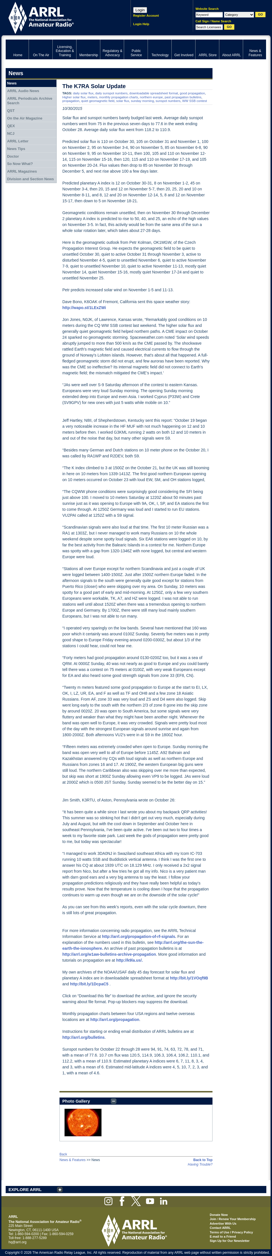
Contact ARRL (220, 1227)
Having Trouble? (200, 1164)
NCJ (10, 133)
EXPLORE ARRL (25, 1189)
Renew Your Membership (237, 1219)
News (12, 83)
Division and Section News (30, 179)
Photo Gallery (76, 1101)
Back (63, 1154)
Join (213, 1219)
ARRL (61, 17)
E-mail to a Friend (223, 1236)
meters (92, 97)
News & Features (73, 1160)
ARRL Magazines (22, 171)
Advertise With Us (223, 1223)
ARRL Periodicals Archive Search (29, 100)
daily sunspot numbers (111, 93)
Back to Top (202, 1160)
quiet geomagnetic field (97, 101)
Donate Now (219, 1214)
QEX (11, 126)
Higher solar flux (74, 97)
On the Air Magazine (24, 118)
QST (11, 110)
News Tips (16, 149)
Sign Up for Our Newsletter (230, 1240)
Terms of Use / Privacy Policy (231, 1232)
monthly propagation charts (118, 97)
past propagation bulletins (183, 97)
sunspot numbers (168, 101)
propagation (70, 101)
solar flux (122, 101)
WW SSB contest (194, 101)
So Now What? (20, 164)
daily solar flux (83, 93)
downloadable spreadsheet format (153, 93)
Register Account (146, 15)
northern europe (151, 97)
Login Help (141, 24)
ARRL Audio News (23, 91)
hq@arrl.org (17, 1242)
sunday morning (142, 101)
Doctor (13, 156)
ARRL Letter (18, 141)
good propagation (192, 93)
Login (140, 10)
